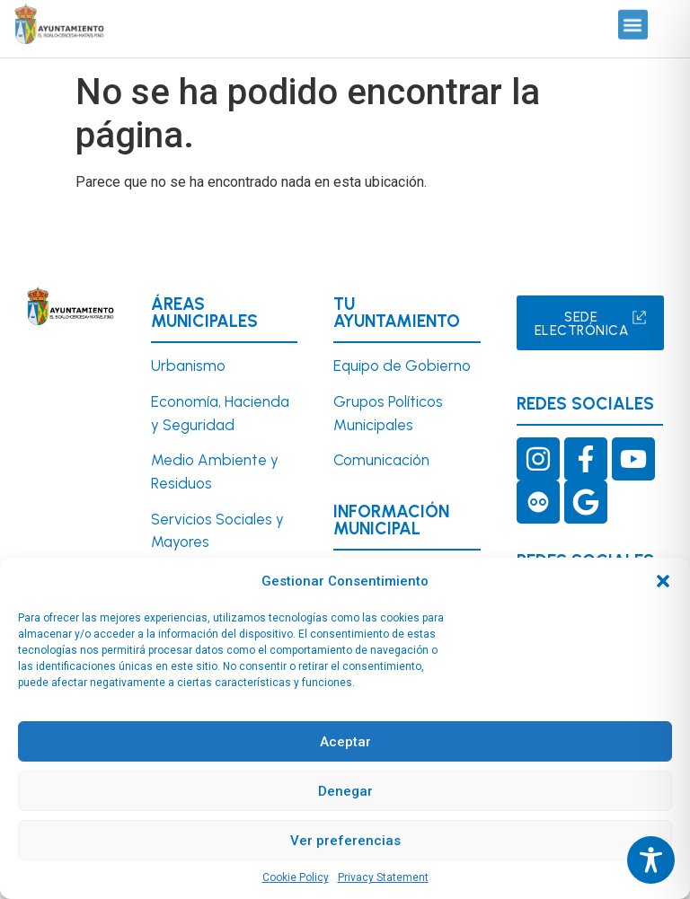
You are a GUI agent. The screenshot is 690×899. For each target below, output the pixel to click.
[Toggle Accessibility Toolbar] (651, 860)
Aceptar (345, 742)
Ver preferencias (345, 841)
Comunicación (381, 460)
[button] (663, 581)
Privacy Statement (383, 877)
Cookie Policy (295, 877)
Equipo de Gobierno (402, 366)
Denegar (345, 791)
